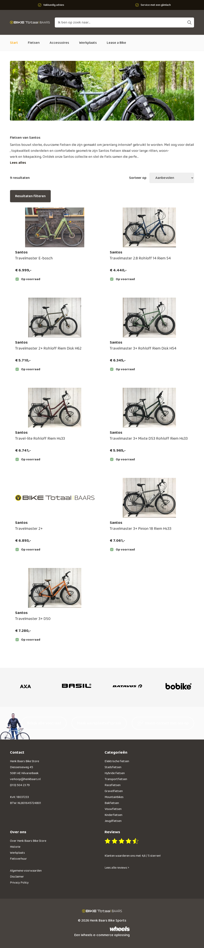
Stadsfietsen (113, 767)
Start (14, 43)
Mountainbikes (114, 797)
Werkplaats (88, 43)
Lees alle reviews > (117, 867)
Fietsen (34, 43)
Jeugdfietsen (113, 820)
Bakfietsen (112, 803)
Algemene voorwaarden (26, 870)
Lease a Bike (116, 43)
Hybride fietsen (115, 773)
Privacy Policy (19, 882)
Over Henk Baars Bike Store (28, 840)
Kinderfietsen (113, 815)
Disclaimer (17, 876)
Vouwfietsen (113, 809)
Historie (15, 846)
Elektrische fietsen (117, 761)
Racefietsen (113, 785)
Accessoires (59, 43)
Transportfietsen (116, 779)
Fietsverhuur (18, 858)
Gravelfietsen (114, 791)
